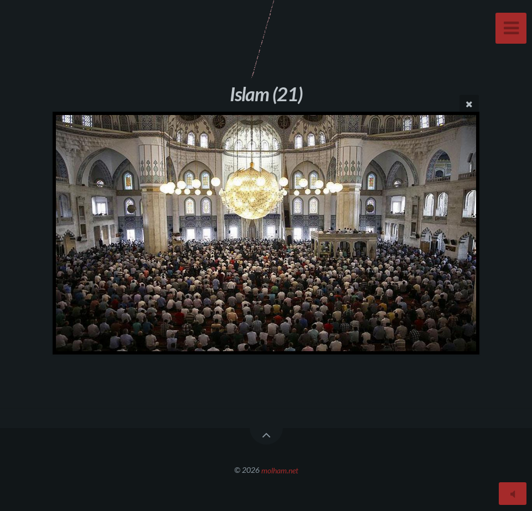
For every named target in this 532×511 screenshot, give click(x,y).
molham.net (279, 469)
